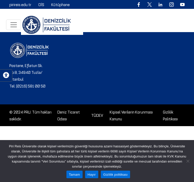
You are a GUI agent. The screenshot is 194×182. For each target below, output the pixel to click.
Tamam (74, 174)
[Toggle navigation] (13, 24)
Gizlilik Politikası (170, 115)
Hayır (92, 174)
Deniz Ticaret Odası (68, 115)
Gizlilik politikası (115, 174)
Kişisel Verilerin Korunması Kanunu (131, 115)
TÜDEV (97, 115)
